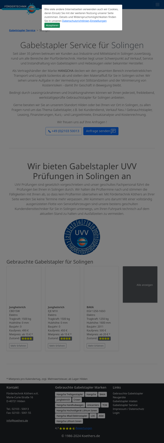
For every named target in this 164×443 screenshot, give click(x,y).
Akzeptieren (52, 25)
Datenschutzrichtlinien (75, 21)
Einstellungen (98, 21)
